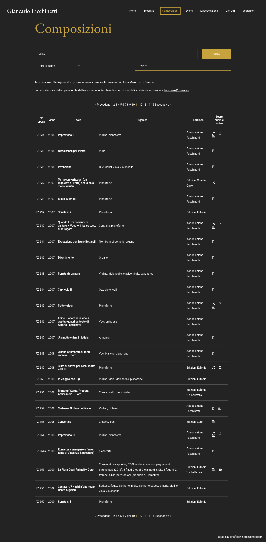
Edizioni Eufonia (196, 212)
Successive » (163, 104)
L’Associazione (209, 10)
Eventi (189, 10)
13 (144, 104)
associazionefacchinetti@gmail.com (240, 536)
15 (152, 104)
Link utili (230, 10)
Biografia (149, 10)
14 (148, 104)
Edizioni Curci (195, 421)
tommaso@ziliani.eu (176, 90)
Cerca (216, 54)
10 (133, 104)
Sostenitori (248, 10)
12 (140, 104)
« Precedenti (102, 104)
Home (133, 10)
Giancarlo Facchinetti (32, 11)
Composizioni (170, 10)
